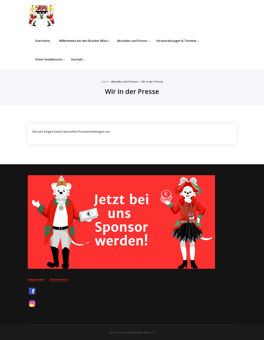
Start (104, 81)
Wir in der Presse (152, 81)
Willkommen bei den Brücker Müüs (85, 41)
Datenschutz (58, 280)
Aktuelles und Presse (133, 41)
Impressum (36, 280)
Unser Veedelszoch (50, 59)
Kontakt (78, 59)
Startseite (42, 41)
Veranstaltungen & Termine (177, 41)
